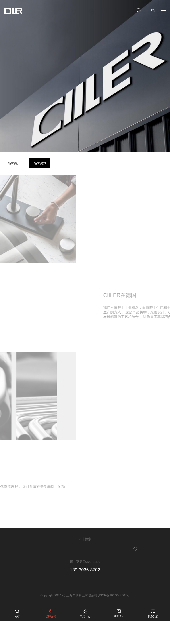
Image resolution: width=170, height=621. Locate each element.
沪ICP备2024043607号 (114, 595)
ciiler (13, 10)
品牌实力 (40, 163)
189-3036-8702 (85, 569)
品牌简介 (14, 163)
